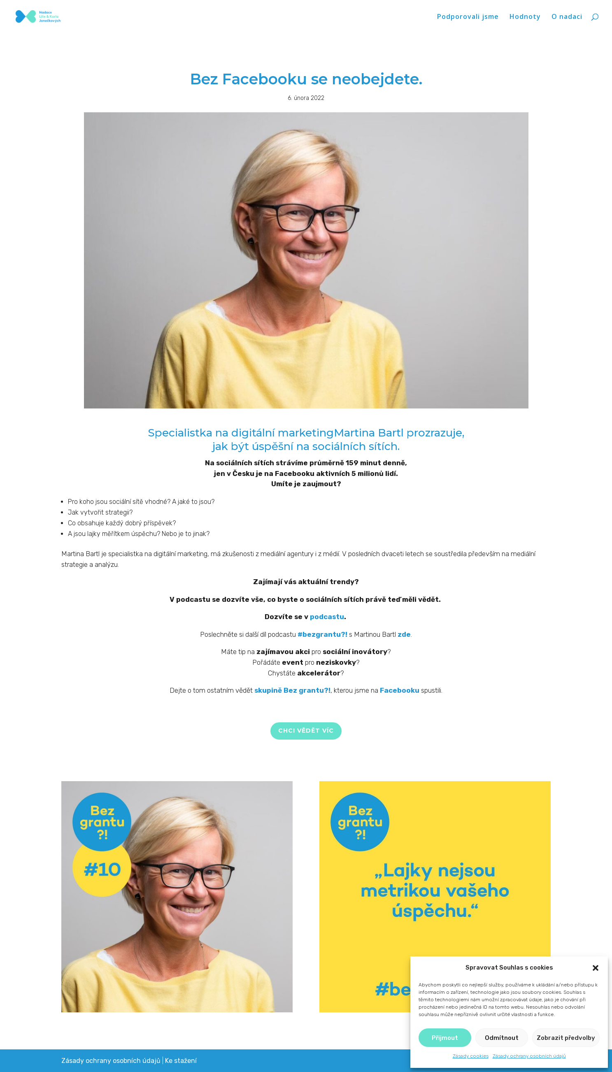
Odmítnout (502, 1038)
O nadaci (566, 17)
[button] (595, 968)
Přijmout (445, 1038)
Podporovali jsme (468, 17)
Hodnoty (525, 17)
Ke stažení (181, 1061)
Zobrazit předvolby (566, 1038)
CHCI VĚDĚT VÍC (306, 730)
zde (404, 634)
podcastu (327, 617)
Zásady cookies (471, 1056)
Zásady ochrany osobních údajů (529, 1056)
